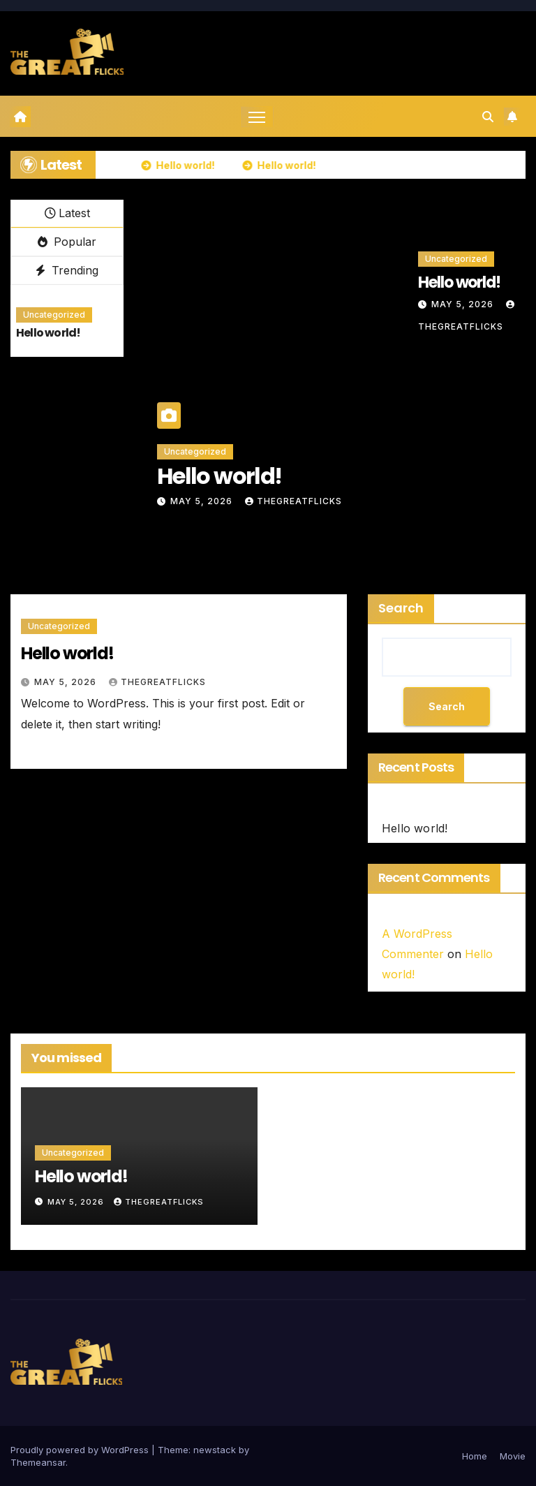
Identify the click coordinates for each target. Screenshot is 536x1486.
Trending (67, 270)
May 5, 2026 (202, 501)
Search (401, 608)
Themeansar (38, 1462)
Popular (67, 242)
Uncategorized (54, 315)
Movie (513, 1456)
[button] (487, 117)
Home (474, 1456)
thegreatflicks (293, 501)
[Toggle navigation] (257, 117)
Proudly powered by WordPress (80, 1449)
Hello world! (48, 333)
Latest (67, 214)
